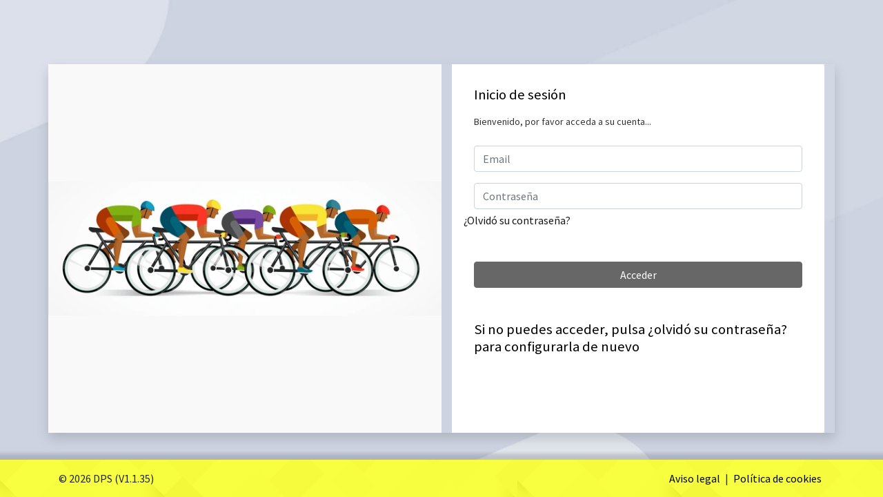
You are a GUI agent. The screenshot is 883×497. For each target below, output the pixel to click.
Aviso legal (694, 478)
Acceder (638, 275)
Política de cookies (777, 478)
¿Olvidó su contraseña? (517, 220)
